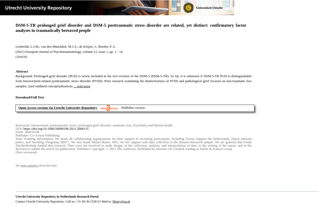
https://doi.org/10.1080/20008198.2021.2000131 (56, 129)
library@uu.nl (121, 201)
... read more (81, 86)
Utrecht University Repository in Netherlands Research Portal (57, 196)
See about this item (36, 165)
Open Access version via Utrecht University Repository (57, 108)
